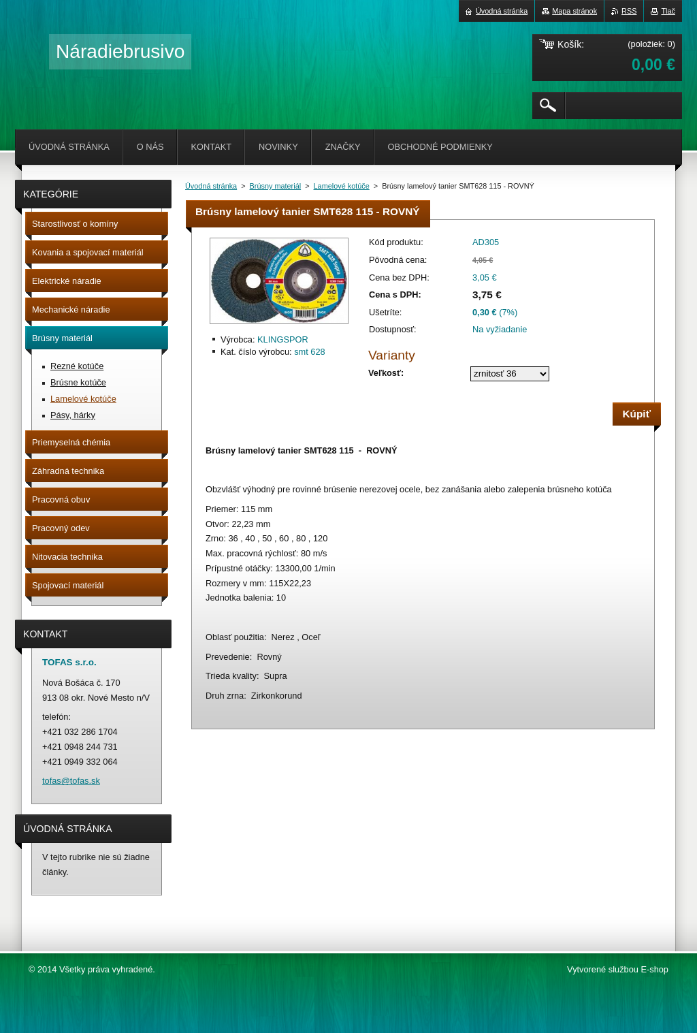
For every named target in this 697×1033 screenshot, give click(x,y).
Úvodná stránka (211, 186)
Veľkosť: (386, 373)
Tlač (668, 11)
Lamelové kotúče (342, 186)
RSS (628, 11)
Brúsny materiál (276, 186)
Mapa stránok (574, 11)
